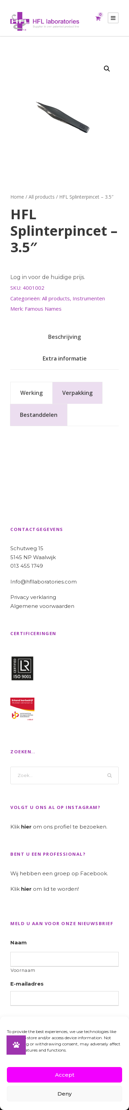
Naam (18, 942)
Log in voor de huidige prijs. (47, 277)
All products (42, 196)
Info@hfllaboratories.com (43, 581)
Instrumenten (89, 298)
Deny (64, 1093)
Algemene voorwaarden (42, 606)
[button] (107, 69)
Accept (64, 1075)
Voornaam (23, 970)
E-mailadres (27, 983)
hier (26, 826)
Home (17, 196)
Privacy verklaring (33, 597)
